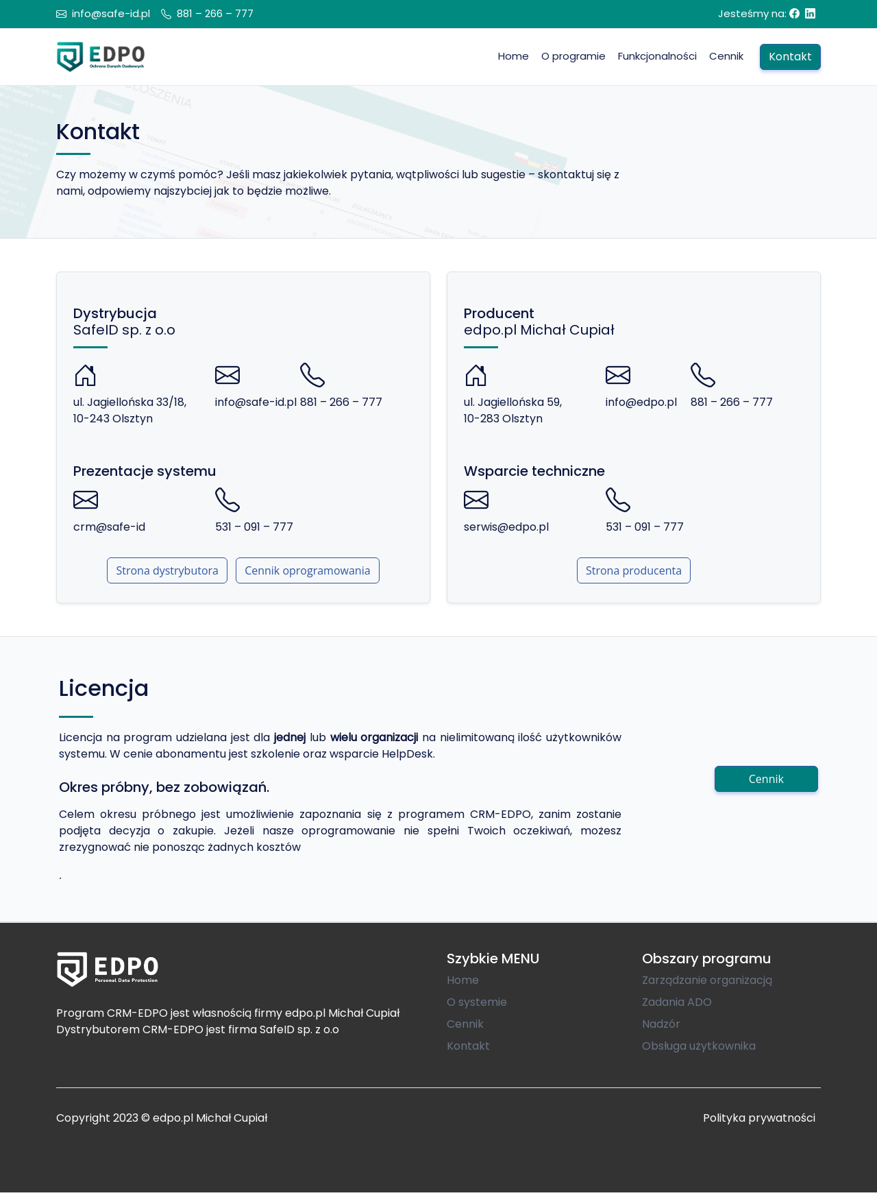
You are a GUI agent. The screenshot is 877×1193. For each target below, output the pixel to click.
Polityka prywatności (759, 1118)
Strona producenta (634, 570)
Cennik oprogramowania (307, 570)
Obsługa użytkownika (699, 1046)
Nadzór (661, 1024)
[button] (657, 56)
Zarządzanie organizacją (707, 980)
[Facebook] (794, 13)
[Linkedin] (810, 13)
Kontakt (468, 1046)
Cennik (766, 778)
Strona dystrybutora (167, 570)
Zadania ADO (677, 1002)
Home (463, 980)
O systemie (477, 1002)
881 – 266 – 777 (215, 13)
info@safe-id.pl (111, 13)
